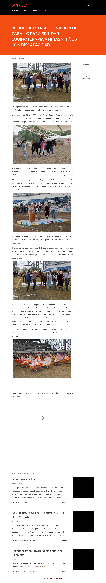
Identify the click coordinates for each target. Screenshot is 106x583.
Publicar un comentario (28, 540)
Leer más (64, 502)
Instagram (24, 10)
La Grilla (19, 5)
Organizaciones (86, 76)
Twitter (34, 10)
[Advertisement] (40, 451)
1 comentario (24, 502)
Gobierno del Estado (87, 74)
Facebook (14, 10)
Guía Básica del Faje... (26, 479)
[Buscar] (86, 5)
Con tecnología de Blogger (53, 578)
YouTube (43, 10)
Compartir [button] (85, 64)
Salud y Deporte (86, 78)
